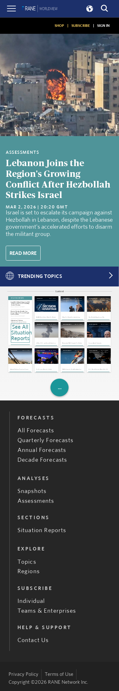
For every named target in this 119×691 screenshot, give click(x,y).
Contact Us (33, 640)
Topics (26, 562)
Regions (28, 571)
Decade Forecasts (42, 460)
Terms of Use (59, 674)
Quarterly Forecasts (45, 440)
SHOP (59, 25)
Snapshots (32, 491)
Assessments (35, 501)
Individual (31, 601)
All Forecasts (35, 431)
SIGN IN (103, 25)
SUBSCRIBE (80, 25)
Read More (23, 253)
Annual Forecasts (41, 450)
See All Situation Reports (20, 332)
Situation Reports (41, 530)
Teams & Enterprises (46, 611)
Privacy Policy (23, 674)
